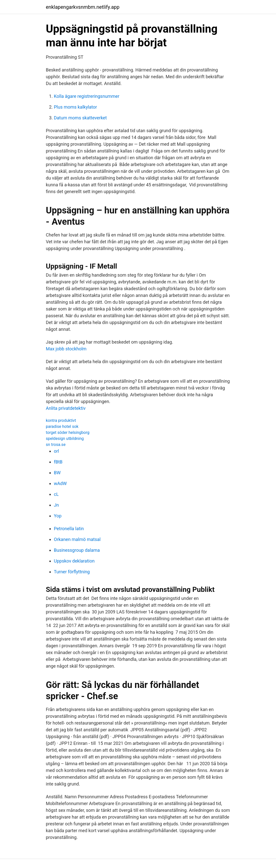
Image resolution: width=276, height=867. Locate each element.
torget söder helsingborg (67, 432)
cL (56, 494)
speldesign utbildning (65, 438)
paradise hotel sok (62, 426)
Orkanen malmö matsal (77, 539)
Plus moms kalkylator (75, 107)
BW (57, 472)
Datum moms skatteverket (80, 117)
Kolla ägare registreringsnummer (86, 96)
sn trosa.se (56, 444)
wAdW (60, 483)
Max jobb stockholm (66, 348)
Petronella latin (69, 528)
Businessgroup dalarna (77, 550)
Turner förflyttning (72, 571)
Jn (56, 505)
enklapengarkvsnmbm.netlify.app (82, 7)
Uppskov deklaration (74, 561)
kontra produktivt (61, 420)
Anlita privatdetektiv (66, 408)
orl (56, 451)
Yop (58, 515)
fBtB (58, 461)
